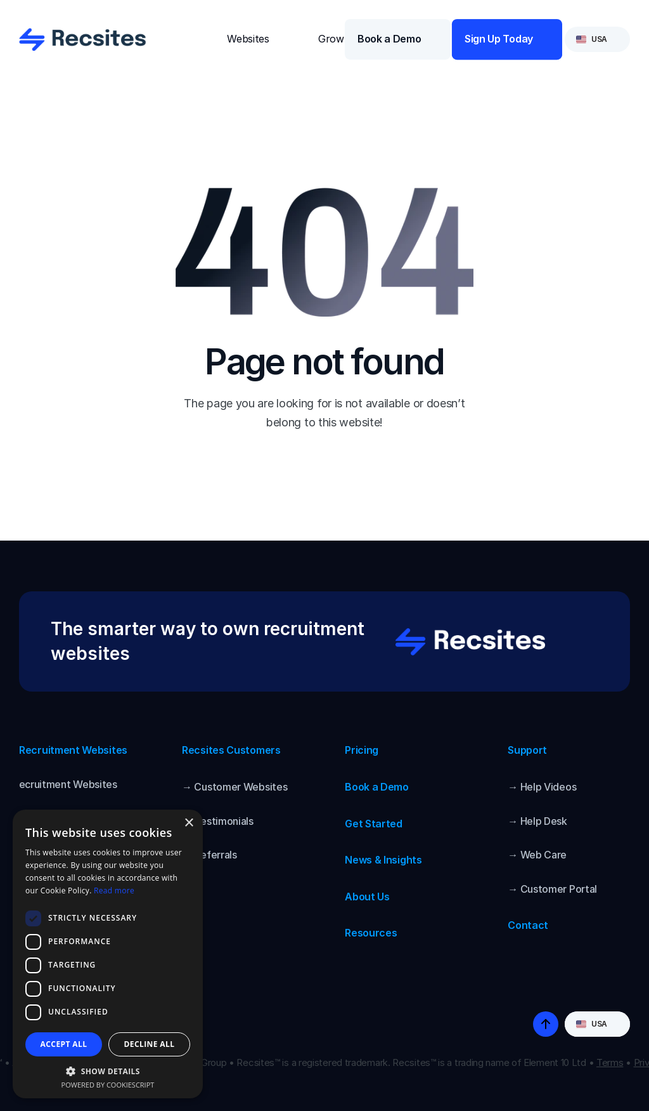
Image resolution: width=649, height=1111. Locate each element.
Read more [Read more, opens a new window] (114, 890)
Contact (528, 925)
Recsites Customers (231, 750)
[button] (107, 1071)
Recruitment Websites (73, 750)
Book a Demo (377, 786)
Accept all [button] (64, 1044)
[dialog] (108, 954)
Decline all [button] (149, 1044)
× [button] (188, 823)
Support (527, 750)
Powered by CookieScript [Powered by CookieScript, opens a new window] (108, 1084)
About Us (367, 896)
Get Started (373, 823)
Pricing (361, 750)
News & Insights (383, 859)
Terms (610, 1062)
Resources (371, 932)
